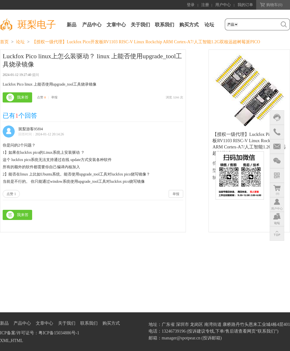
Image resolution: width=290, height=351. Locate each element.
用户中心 (223, 5)
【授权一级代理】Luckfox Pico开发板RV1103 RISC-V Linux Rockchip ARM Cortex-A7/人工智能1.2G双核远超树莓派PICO (146, 41)
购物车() (274, 5)
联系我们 (164, 24)
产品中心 (92, 24)
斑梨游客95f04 (30, 129)
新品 (71, 24)
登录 (191, 5)
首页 (4, 41)
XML (5, 340)
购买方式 (189, 24)
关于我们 (140, 24)
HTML (17, 340)
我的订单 (245, 5)
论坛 (20, 41)
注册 (205, 5)
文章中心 (116, 24)
